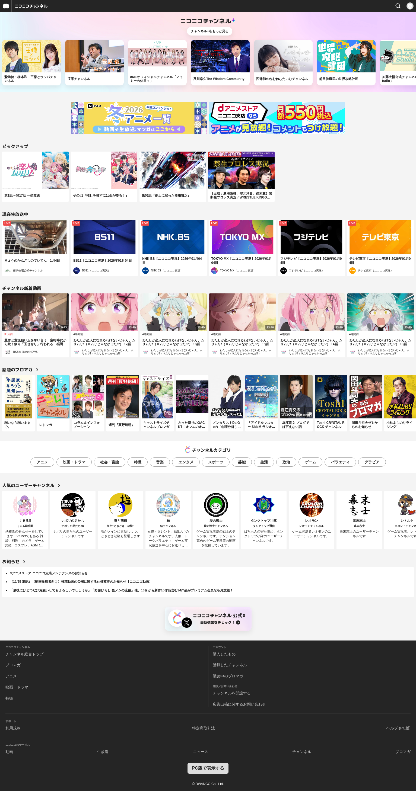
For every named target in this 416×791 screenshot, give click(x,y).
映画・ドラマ (74, 462)
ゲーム (310, 462)
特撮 (137, 462)
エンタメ (185, 462)
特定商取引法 (203, 728)
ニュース (200, 752)
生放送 (103, 752)
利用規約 (13, 728)
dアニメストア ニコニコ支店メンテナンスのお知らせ (49, 573)
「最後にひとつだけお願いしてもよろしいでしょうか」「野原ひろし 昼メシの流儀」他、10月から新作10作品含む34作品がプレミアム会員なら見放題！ (121, 590)
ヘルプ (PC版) (398, 728)
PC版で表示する (208, 768)
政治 (286, 462)
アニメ (42, 462)
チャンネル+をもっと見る (209, 31)
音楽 (160, 462)
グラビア (372, 462)
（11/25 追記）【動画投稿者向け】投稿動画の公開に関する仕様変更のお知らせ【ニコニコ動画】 (81, 582)
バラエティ (340, 462)
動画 (9, 752)
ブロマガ (13, 665)
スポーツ (215, 462)
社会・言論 (109, 462)
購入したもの (224, 654)
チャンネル (301, 752)
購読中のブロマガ (228, 676)
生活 (264, 462)
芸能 (242, 462)
